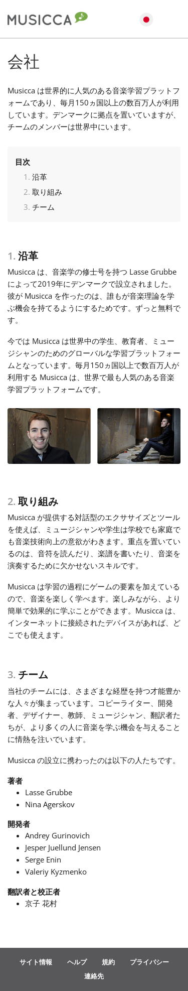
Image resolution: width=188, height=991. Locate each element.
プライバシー (149, 961)
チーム (43, 207)
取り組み (47, 192)
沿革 (39, 177)
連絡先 (94, 975)
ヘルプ (77, 961)
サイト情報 (36, 961)
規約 (108, 961)
